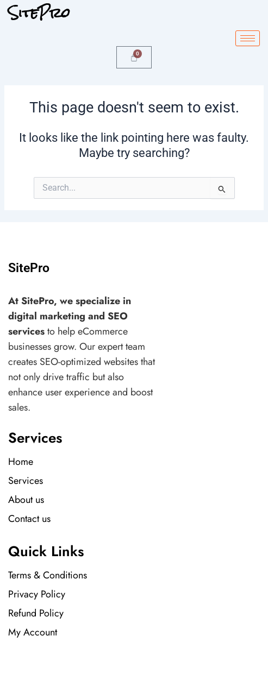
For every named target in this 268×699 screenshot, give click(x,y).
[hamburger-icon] (247, 38)
